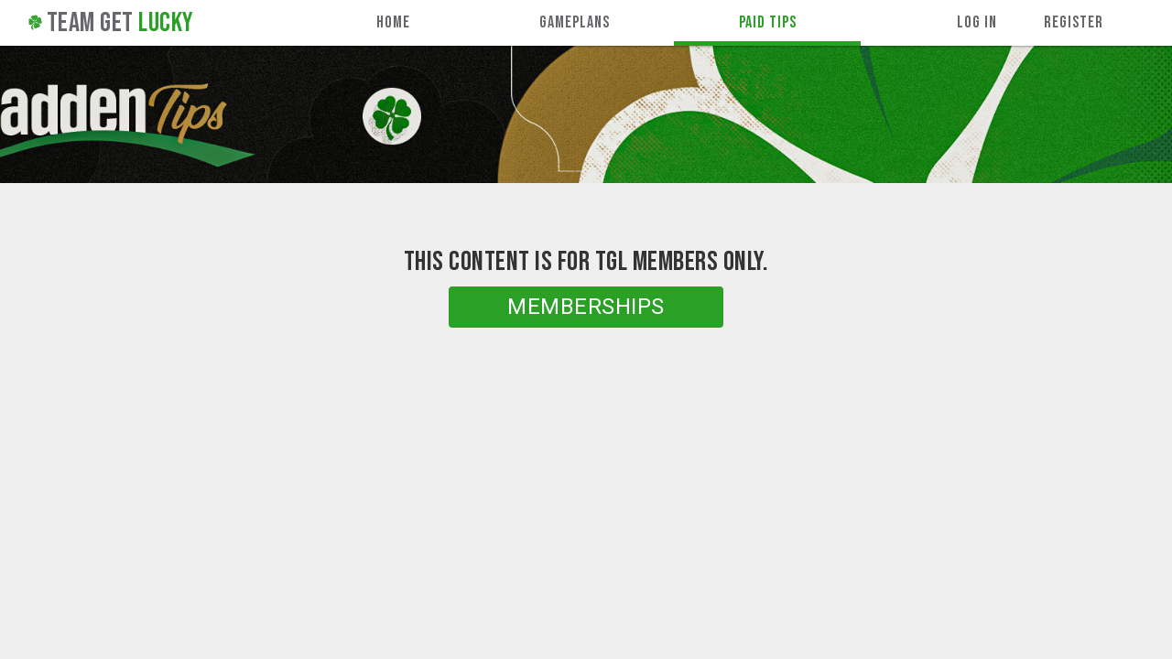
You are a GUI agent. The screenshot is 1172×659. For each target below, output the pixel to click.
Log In (977, 22)
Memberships (586, 306)
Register (1073, 22)
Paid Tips (768, 22)
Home (393, 22)
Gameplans (574, 22)
